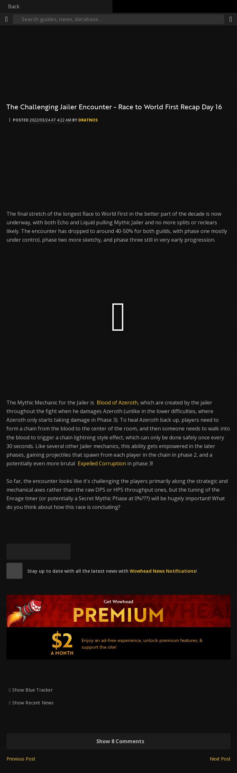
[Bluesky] (14, 552)
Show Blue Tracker (32, 690)
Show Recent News (33, 703)
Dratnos (88, 120)
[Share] (230, 19)
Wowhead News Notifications (163, 571)
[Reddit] (47, 552)
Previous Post (20, 759)
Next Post (220, 759)
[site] (14, 571)
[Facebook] (30, 552)
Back (14, 6)
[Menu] (6, 19)
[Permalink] (63, 552)
